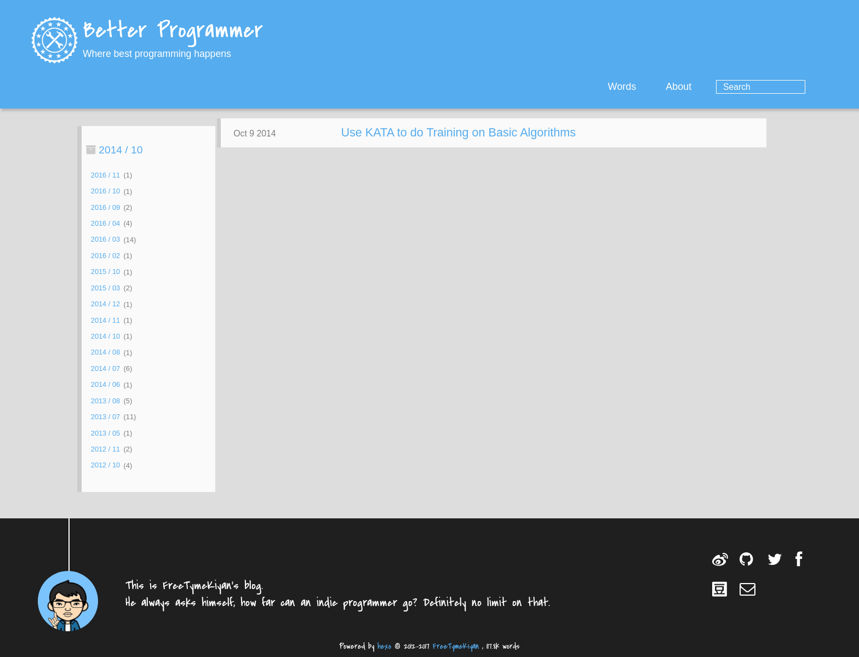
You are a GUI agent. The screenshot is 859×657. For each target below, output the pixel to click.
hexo (384, 646)
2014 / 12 (105, 304)
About (723, 86)
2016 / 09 (105, 207)
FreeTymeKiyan (456, 646)
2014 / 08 (105, 353)
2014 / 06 (105, 385)
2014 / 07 (105, 368)
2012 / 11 (105, 449)
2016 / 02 (105, 256)
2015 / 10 (105, 272)
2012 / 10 (105, 465)
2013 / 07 (105, 417)
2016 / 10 (105, 191)
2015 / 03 (105, 288)
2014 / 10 (105, 336)
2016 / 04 (105, 223)
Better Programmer (173, 32)
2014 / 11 (105, 320)
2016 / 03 (105, 240)
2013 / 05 (105, 433)
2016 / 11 (105, 175)
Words (666, 86)
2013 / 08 (105, 401)
